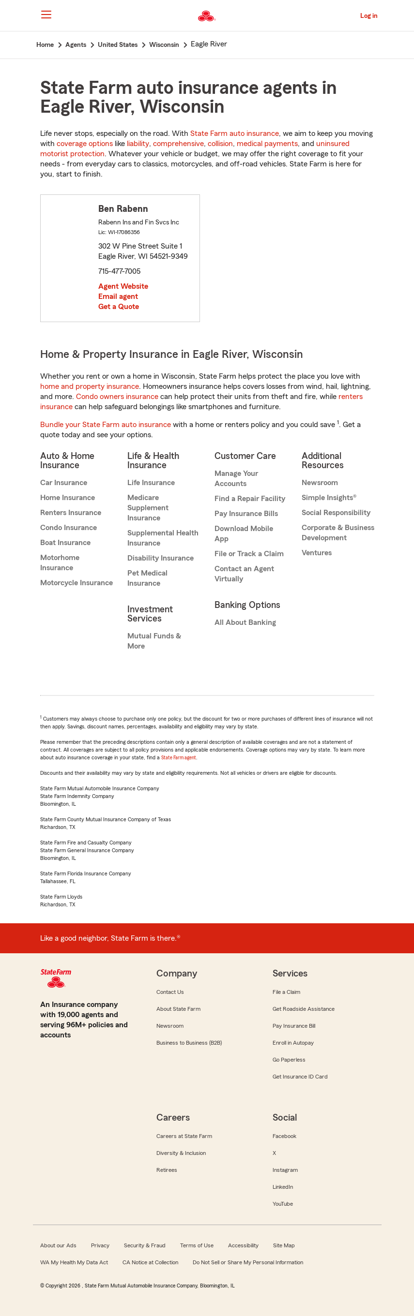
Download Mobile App (244, 534)
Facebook (284, 1136)
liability (138, 144)
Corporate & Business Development (338, 533)
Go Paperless (289, 1060)
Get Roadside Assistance (304, 1009)
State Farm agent (178, 757)
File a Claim (286, 992)
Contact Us (170, 992)
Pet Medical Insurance (147, 578)
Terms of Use (197, 1245)
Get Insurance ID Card (300, 1076)
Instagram (285, 1170)
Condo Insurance (68, 528)
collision (220, 144)
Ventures (317, 553)
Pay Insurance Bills (246, 514)
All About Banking (245, 622)
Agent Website (123, 286)
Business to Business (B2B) (189, 1043)
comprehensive (178, 144)
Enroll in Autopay (293, 1043)
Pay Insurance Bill (294, 1026)
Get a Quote (118, 307)
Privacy (100, 1245)
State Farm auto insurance (234, 133)
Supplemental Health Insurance (163, 538)
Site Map (284, 1245)
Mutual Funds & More (154, 641)
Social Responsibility (336, 513)
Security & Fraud (145, 1245)
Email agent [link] (118, 296)
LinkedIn (283, 1187)
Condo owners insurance (117, 396)
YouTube (283, 1204)
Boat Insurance (65, 543)
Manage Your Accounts (236, 479)
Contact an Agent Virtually (244, 574)
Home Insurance (67, 498)
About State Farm (178, 1009)
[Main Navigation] (46, 14)
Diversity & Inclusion (181, 1153)
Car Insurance (63, 483)
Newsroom (320, 483)
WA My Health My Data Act (74, 1262)
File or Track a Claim (249, 554)
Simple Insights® (329, 498)
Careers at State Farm (184, 1136)
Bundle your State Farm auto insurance (105, 425)
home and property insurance (89, 386)
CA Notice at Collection (150, 1262)
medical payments (267, 144)
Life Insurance (151, 483)
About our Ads (58, 1245)
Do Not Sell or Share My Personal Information (248, 1262)
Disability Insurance (160, 558)
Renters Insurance (70, 513)
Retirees (166, 1170)
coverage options (85, 144)
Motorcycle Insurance (76, 583)
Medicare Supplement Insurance (148, 508)
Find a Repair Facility (250, 499)
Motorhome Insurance (59, 563)
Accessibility (243, 1245)
